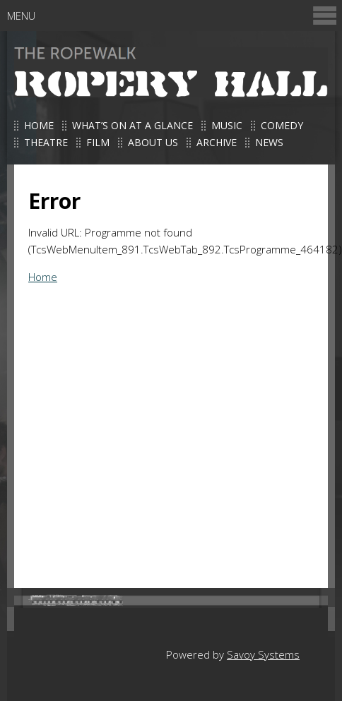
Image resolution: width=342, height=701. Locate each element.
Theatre (46, 142)
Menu (172, 15)
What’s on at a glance (132, 125)
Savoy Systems (263, 654)
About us (153, 142)
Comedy (282, 125)
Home (39, 125)
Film (98, 142)
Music (226, 125)
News (269, 142)
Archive (216, 142)
